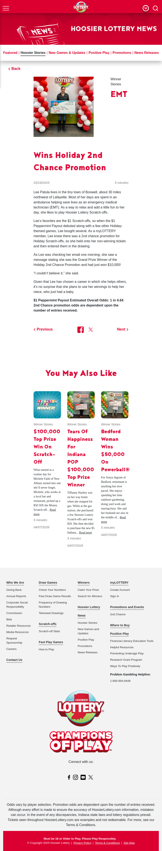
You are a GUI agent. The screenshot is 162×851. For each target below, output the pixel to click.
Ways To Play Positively (125, 666)
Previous (45, 329)
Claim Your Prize (88, 589)
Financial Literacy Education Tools (131, 641)
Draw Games (48, 582)
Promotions (121, 52)
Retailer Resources (18, 625)
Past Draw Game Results (55, 596)
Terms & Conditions (107, 842)
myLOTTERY (119, 582)
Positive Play (99, 52)
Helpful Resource (121, 647)
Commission (14, 613)
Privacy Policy (82, 842)
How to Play (46, 649)
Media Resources (17, 632)
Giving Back (14, 589)
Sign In (114, 596)
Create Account (120, 589)
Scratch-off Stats (49, 631)
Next (121, 329)
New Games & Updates (67, 52)
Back (15, 69)
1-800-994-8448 (120, 680)
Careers (11, 649)
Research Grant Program (126, 659)
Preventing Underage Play (127, 653)
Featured (10, 52)
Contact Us (14, 660)
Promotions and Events (127, 607)
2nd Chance (118, 614)
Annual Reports (16, 596)
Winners (84, 582)
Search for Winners (90, 596)
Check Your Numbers (52, 589)
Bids (9, 619)
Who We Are (15, 582)
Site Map (129, 842)
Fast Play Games (51, 642)
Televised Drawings (51, 613)
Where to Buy (120, 625)
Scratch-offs (48, 624)
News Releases (146, 52)
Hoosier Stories (32, 52)
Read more (85, 532)
